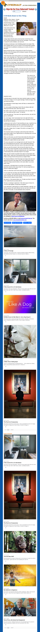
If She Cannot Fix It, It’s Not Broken (12, 287)
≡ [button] (3, 2)
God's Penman (7, 222)
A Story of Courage (8, 250)
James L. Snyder (27, 222)
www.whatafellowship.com (19, 219)
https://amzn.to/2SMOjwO (18, 216)
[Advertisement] (15, 84)
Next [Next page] (12, 429)
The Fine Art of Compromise (11, 422)
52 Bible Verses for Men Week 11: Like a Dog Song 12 (17, 317)
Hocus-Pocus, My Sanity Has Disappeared (14, 620)
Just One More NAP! (9, 556)
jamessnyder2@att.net (26, 218)
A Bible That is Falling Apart (11, 361)
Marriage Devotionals (17, 222)
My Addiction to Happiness (10, 590)
